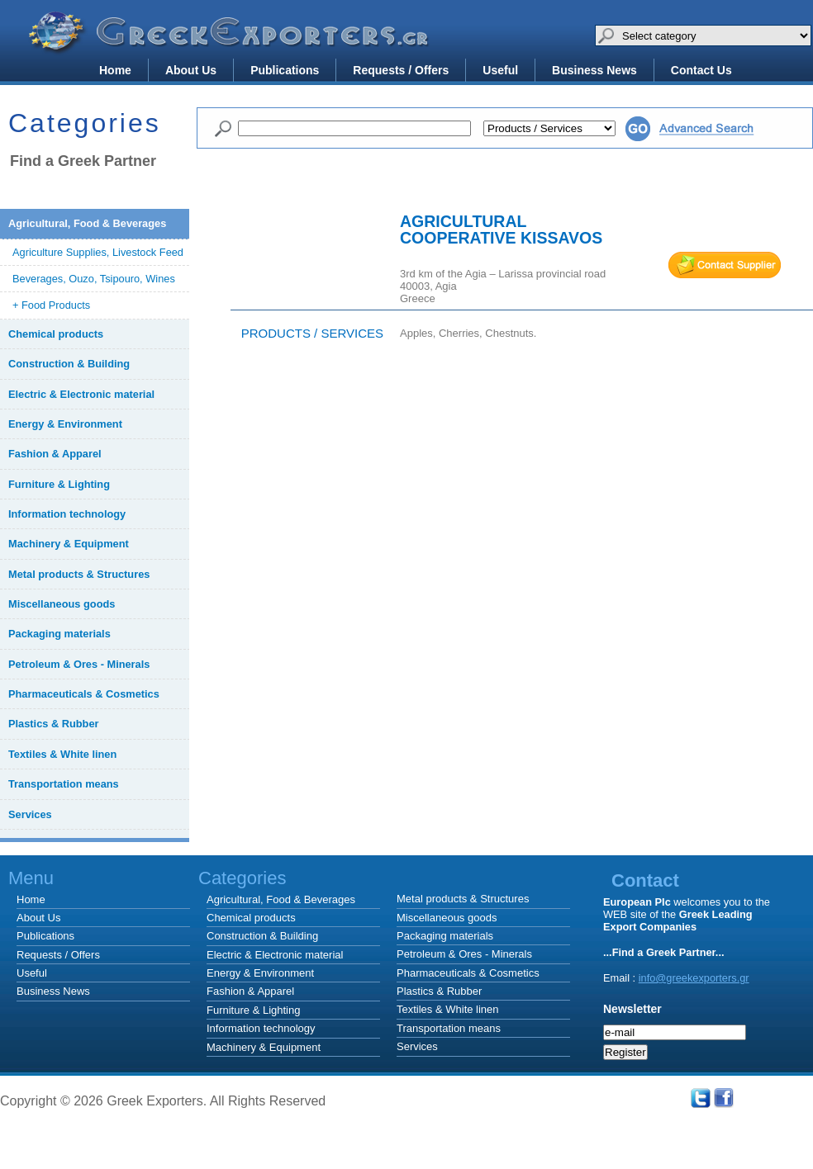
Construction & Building (262, 936)
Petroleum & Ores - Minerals (464, 954)
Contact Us (701, 70)
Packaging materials (445, 936)
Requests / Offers (401, 70)
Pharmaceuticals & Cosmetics (468, 973)
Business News (594, 70)
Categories (479, 878)
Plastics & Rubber (439, 991)
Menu (31, 878)
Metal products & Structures (463, 898)
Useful (500, 70)
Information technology (261, 1028)
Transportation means (449, 1028)
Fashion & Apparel (250, 991)
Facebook (724, 1098)
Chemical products (251, 917)
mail (724, 265)
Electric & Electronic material (275, 955)
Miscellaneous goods (447, 917)
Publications (284, 70)
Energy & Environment (260, 973)
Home (115, 70)
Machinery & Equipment (264, 1047)
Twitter (701, 1098)
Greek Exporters (231, 44)
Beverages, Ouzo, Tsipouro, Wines (93, 278)
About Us (190, 70)
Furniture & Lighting (253, 1010)
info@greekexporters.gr (694, 978)
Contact (645, 880)
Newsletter (632, 1009)
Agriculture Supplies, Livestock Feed (97, 252)
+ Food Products (51, 305)
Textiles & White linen (448, 1009)
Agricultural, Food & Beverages (281, 899)
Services (417, 1046)
